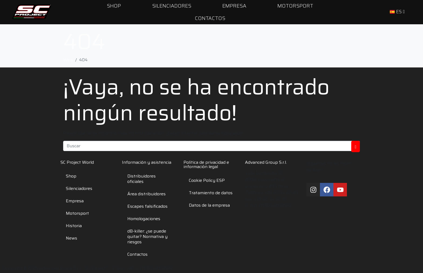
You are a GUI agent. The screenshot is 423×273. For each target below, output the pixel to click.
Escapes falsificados (147, 206)
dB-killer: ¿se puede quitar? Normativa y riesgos (147, 236)
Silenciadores (79, 188)
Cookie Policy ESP (207, 180)
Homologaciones (143, 218)
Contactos (210, 18)
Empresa (75, 200)
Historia (74, 225)
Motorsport (77, 213)
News (71, 238)
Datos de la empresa (209, 205)
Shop (71, 176)
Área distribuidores (146, 193)
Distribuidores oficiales (141, 179)
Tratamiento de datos (211, 192)
